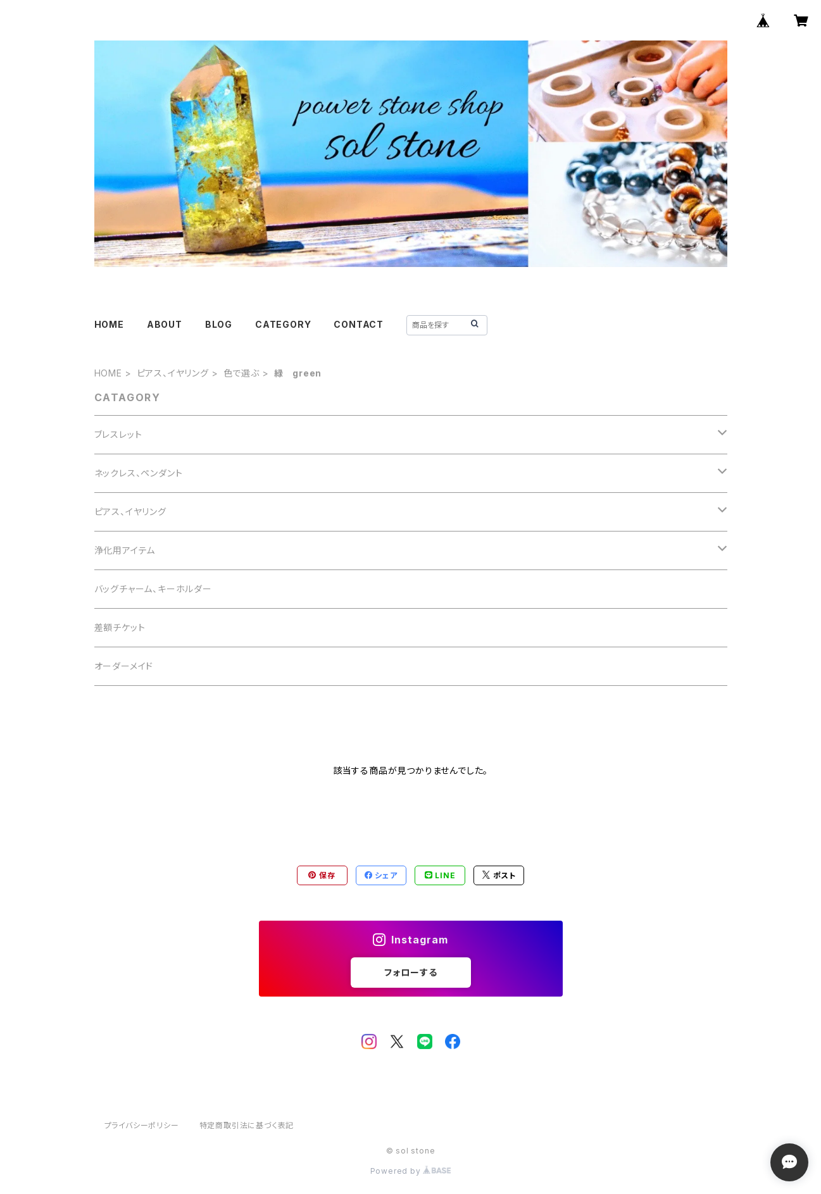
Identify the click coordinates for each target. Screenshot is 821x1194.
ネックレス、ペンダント (138, 473)
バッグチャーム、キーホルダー (153, 588)
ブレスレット (118, 434)
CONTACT (359, 324)
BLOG (218, 324)
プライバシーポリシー (141, 1125)
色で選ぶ (241, 373)
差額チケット (120, 627)
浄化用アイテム (125, 550)
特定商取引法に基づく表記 (246, 1125)
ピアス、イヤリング (173, 373)
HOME (109, 324)
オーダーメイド (124, 666)
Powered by (410, 1171)
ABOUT (164, 324)
